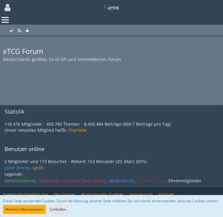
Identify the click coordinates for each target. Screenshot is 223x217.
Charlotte (77, 130)
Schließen (58, 209)
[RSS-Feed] (19, 31)
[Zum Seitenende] (27, 31)
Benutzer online (25, 149)
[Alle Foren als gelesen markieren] (11, 31)
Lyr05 (38, 168)
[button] (7, 7)
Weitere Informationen (24, 209)
